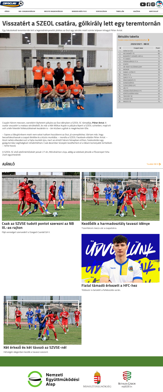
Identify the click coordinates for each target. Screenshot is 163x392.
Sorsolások (101, 11)
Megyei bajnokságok (53, 11)
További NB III (153, 164)
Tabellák (120, 11)
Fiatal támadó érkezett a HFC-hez (109, 285)
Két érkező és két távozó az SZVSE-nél (35, 347)
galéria (136, 11)
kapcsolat (153, 11)
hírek (7, 11)
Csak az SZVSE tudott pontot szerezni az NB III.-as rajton (38, 225)
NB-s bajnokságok (27, 11)
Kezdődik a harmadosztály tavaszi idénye (116, 223)
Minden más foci (79, 11)
